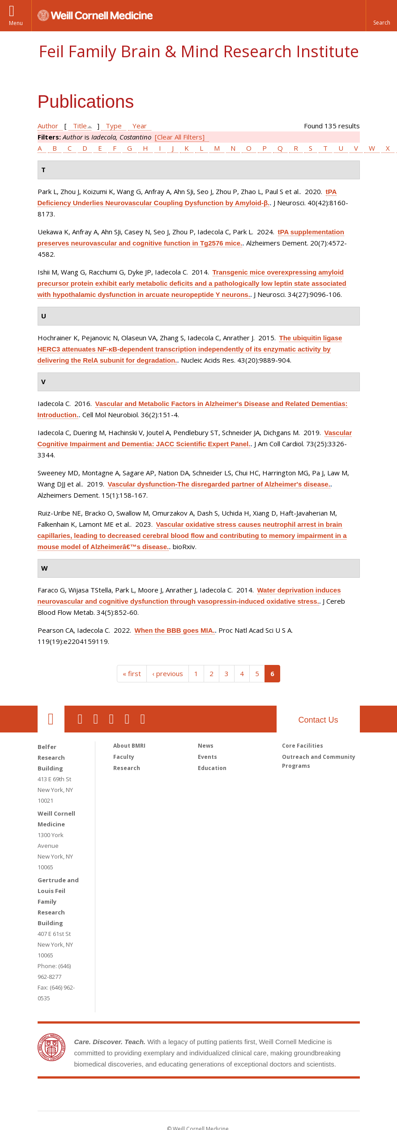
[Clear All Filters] (180, 136)
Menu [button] (16, 23)
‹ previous (167, 673)
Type (114, 125)
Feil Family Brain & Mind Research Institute (198, 51)
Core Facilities (302, 745)
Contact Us (318, 719)
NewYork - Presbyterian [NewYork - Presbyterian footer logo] (273, 1096)
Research (126, 768)
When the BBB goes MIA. (175, 630)
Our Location (51, 719)
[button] (381, 15)
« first (132, 673)
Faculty (123, 757)
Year (139, 125)
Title (80, 125)
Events (207, 757)
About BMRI (129, 745)
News (205, 745)
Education (212, 768)
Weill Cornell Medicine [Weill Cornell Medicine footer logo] (133, 1096)
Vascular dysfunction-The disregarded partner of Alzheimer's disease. (219, 484)
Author (48, 125)
